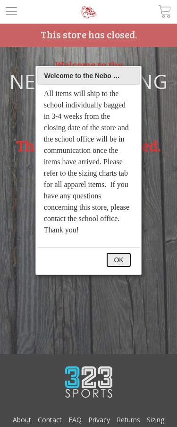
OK (118, 260)
